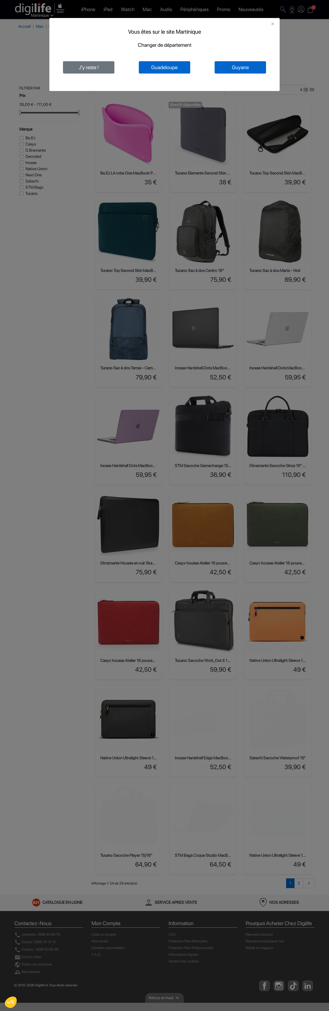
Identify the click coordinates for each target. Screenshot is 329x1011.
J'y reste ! (89, 67)
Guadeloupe (164, 67)
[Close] (273, 24)
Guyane (240, 67)
